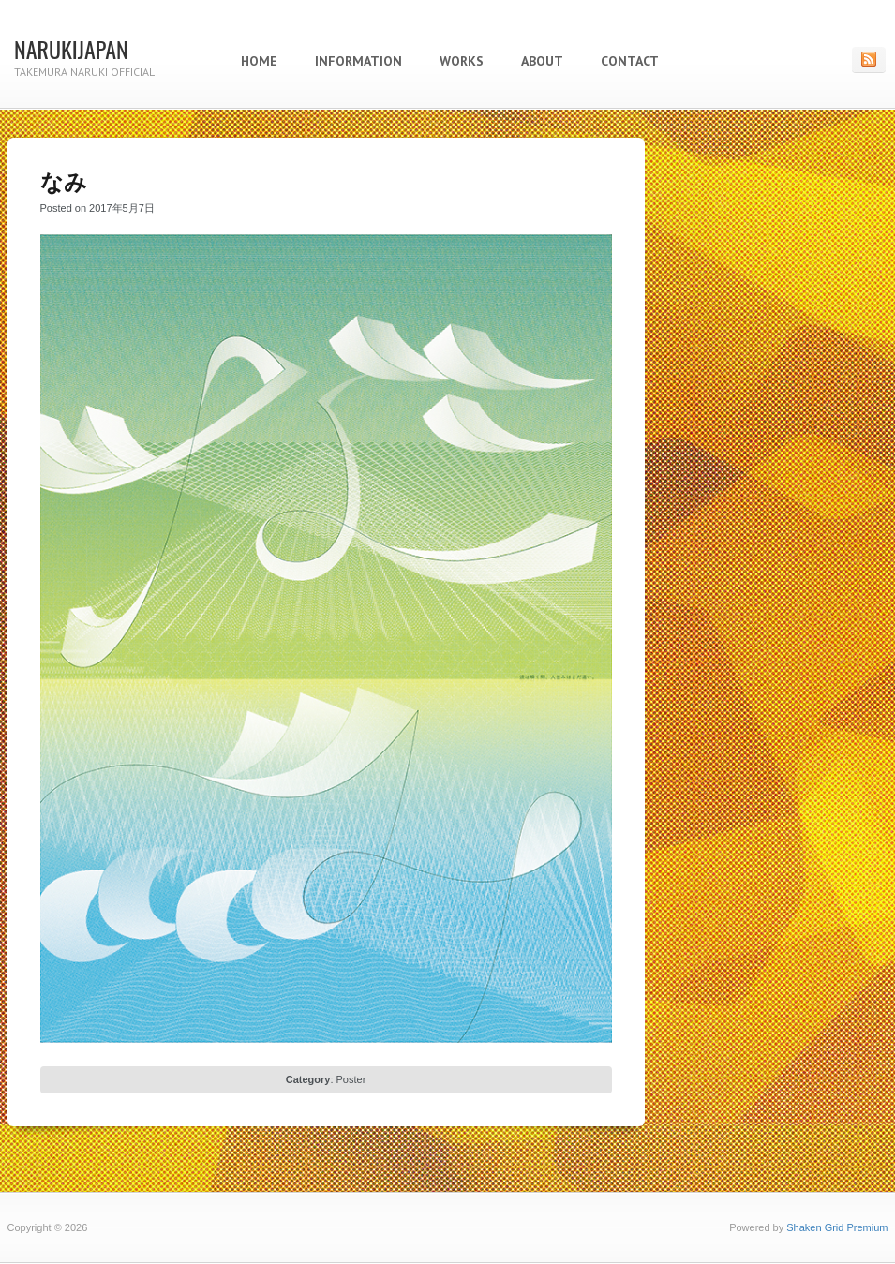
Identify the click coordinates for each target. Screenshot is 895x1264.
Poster (351, 1079)
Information (358, 60)
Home (259, 60)
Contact (630, 60)
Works (462, 60)
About (542, 60)
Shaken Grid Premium (837, 1227)
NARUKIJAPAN (71, 49)
